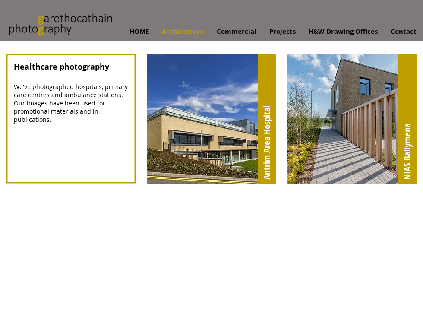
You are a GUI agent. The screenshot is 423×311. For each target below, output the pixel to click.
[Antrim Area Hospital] (267, 119)
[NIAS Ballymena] (407, 119)
